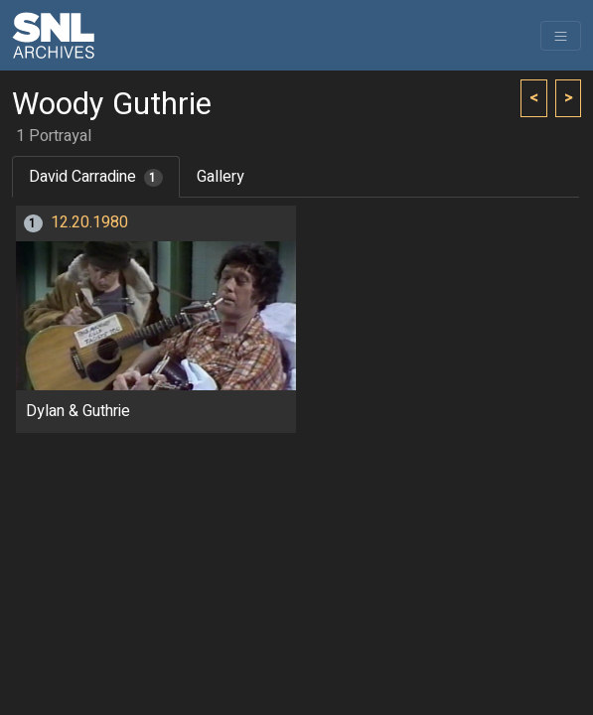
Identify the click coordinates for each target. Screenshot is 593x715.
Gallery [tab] (220, 177)
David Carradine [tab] (96, 177)
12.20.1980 (89, 222)
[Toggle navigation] (560, 36)
